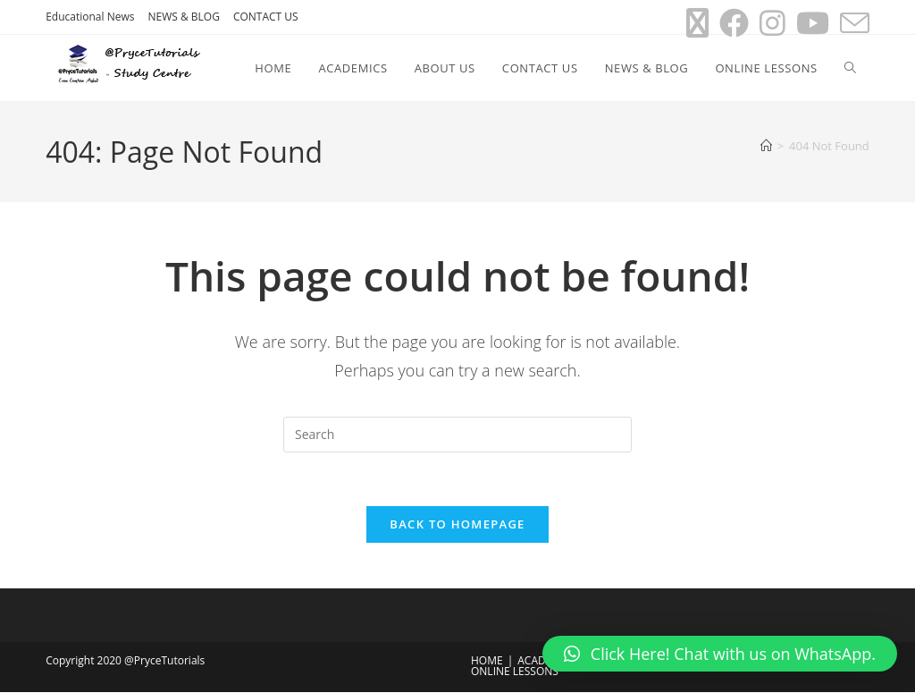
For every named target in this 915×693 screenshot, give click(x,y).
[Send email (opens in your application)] (852, 23)
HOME (487, 661)
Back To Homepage (457, 525)
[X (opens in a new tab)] (697, 23)
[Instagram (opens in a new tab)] (772, 23)
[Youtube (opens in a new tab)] (813, 23)
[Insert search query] (457, 434)
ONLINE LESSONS (514, 672)
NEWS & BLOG (183, 16)
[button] (719, 654)
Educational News (90, 16)
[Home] (766, 146)
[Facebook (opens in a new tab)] (734, 23)
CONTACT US (265, 16)
